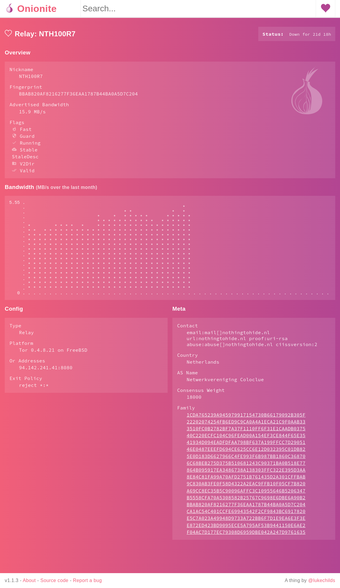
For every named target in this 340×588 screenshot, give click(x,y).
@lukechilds (321, 580)
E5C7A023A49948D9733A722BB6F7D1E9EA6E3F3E (246, 542)
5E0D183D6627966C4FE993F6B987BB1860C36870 (246, 480)
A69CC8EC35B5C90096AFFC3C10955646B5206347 (246, 514)
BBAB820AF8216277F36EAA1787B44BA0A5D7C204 (246, 528)
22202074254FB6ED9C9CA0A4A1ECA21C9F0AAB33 (246, 445)
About (29, 580)
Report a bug (87, 580)
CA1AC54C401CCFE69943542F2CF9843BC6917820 (246, 535)
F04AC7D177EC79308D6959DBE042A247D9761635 (246, 556)
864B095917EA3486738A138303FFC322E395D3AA (246, 494)
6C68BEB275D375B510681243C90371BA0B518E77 (246, 487)
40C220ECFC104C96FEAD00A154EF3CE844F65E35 (246, 459)
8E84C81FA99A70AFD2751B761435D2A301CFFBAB (246, 500)
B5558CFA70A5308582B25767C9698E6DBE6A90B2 (246, 521)
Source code (54, 580)
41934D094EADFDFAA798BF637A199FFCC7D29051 (246, 466)
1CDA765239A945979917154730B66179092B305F (246, 439)
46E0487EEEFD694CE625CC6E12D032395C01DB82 (246, 473)
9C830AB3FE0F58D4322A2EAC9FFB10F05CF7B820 (246, 507)
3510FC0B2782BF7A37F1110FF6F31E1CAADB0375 (246, 452)
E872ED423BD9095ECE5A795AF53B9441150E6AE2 (246, 549)
